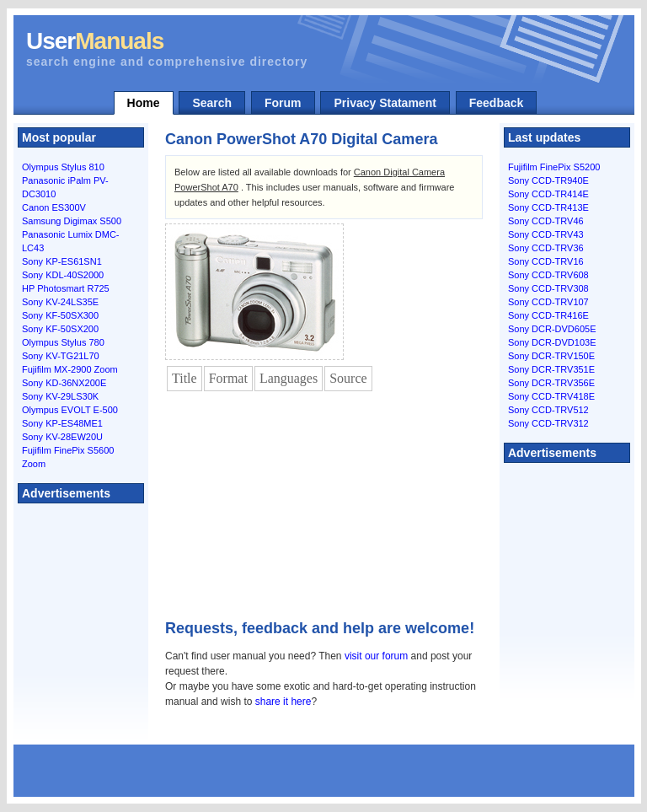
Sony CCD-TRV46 (546, 221)
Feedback (496, 103)
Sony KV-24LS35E (60, 302)
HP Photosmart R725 (66, 288)
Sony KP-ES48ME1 (62, 423)
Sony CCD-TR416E (548, 315)
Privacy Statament (385, 103)
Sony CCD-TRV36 (546, 248)
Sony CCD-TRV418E (551, 396)
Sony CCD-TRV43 (546, 234)
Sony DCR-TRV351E (551, 369)
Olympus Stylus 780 (63, 342)
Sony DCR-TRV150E (551, 356)
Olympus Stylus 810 (63, 167)
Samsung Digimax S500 (71, 221)
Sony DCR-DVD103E (552, 342)
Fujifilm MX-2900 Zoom (70, 369)
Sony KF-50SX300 (60, 315)
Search (212, 103)
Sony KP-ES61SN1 (62, 261)
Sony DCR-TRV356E (551, 383)
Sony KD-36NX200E (64, 383)
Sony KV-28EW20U (62, 437)
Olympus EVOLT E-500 (70, 410)
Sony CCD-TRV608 (548, 275)
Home (143, 103)
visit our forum (376, 656)
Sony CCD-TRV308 (548, 288)
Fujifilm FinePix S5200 (554, 167)
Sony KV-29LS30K (60, 396)
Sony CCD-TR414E (548, 194)
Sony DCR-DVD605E (552, 329)
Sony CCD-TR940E (548, 180)
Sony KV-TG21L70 (60, 356)
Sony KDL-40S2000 (63, 275)
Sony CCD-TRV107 (548, 302)
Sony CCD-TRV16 (546, 261)
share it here (283, 701)
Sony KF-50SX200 (60, 329)
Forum (283, 103)
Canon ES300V (54, 207)
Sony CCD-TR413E (548, 207)
